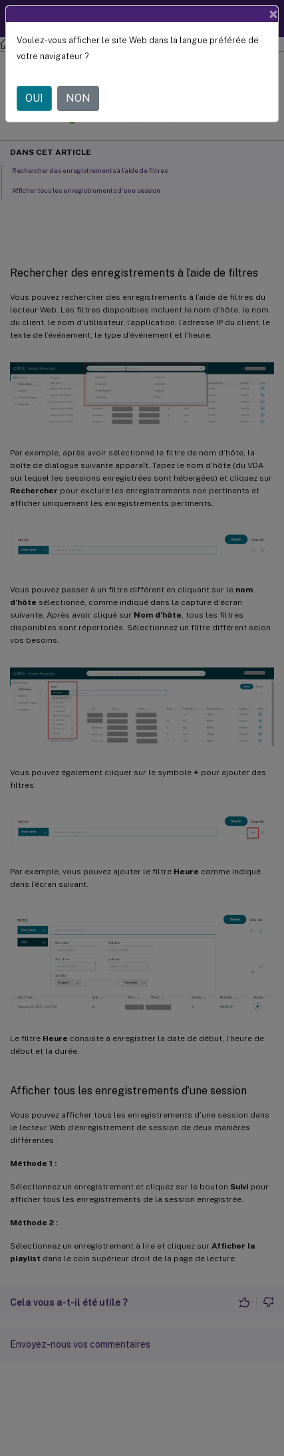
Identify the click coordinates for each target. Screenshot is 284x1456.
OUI (34, 98)
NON (78, 98)
